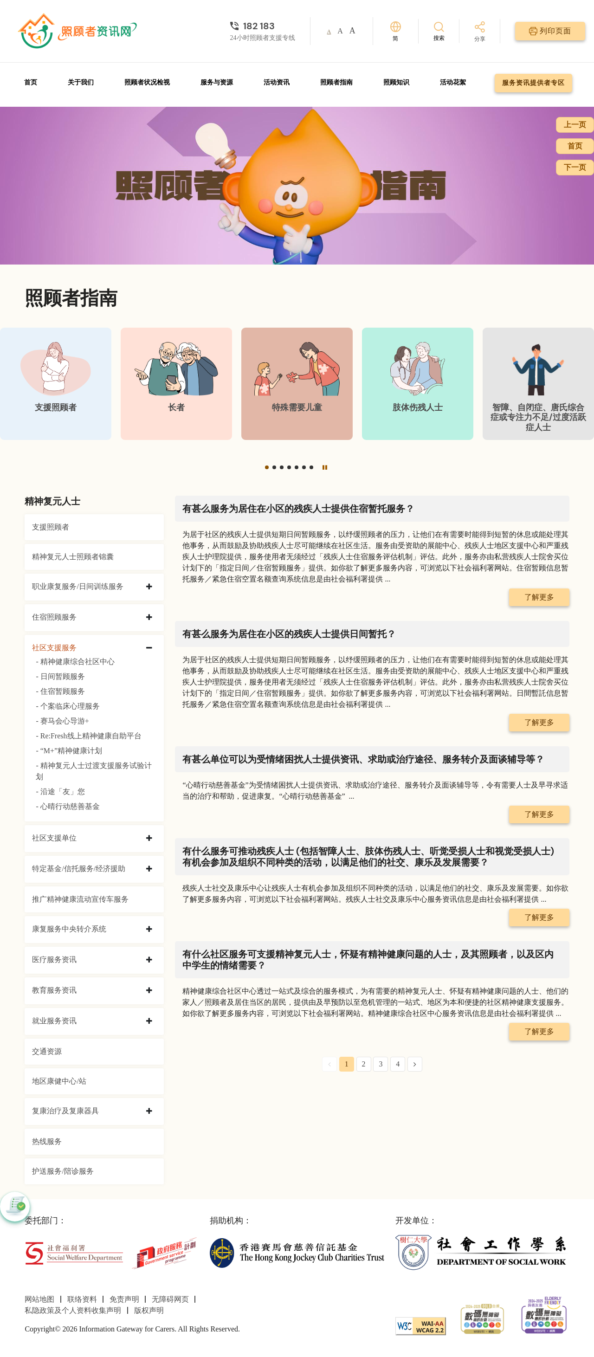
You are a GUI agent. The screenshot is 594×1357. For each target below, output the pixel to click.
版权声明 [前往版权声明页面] (149, 1310)
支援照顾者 (50, 527)
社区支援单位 (54, 838)
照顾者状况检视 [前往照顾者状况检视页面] (147, 82)
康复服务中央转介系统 (69, 929)
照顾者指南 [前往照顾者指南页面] (336, 82)
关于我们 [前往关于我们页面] (81, 82)
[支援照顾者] (55, 384)
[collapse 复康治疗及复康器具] (149, 1111)
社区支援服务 (54, 648)
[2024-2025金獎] (482, 1318)
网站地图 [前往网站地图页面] (39, 1299)
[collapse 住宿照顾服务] (149, 618)
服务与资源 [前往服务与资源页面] (216, 82)
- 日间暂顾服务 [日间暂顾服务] (60, 676)
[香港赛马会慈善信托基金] (297, 1252)
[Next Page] (414, 1064)
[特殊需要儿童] (297, 384)
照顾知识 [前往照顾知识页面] (396, 82)
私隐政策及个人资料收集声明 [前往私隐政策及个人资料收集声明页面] (73, 1310)
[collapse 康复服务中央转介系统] (149, 930)
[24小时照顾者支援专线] (262, 26)
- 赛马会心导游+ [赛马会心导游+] (62, 721)
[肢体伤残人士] (417, 384)
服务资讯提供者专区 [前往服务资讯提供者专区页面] (533, 82)
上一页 (575, 125)
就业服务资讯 (54, 1021)
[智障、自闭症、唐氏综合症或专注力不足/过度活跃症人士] (538, 384)
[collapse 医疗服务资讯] (149, 960)
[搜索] (439, 31)
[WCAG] (420, 1325)
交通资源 (47, 1051)
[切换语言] (395, 31)
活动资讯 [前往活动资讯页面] (277, 82)
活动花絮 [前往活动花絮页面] (453, 82)
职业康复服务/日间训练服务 (77, 586)
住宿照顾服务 (54, 617)
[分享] (479, 32)
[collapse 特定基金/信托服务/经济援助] (149, 869)
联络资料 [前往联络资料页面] (82, 1299)
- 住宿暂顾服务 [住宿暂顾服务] (60, 691)
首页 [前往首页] (30, 82)
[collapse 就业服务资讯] (149, 1021)
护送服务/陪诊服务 (62, 1171)
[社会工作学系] (482, 1252)
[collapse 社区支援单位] (149, 839)
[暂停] (325, 467)
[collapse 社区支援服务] (149, 648)
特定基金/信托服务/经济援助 (78, 868)
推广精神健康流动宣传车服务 (80, 899)
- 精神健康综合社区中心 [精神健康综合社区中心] (75, 662)
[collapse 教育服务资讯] (149, 991)
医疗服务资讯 (54, 959)
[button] (267, 467)
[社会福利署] (74, 1252)
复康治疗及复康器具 (65, 1111)
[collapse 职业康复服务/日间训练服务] (149, 587)
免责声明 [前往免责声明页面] (124, 1299)
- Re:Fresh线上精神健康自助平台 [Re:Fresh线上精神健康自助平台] (88, 736)
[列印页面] (550, 31)
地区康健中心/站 (59, 1081)
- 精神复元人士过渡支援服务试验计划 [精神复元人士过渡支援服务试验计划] (93, 771)
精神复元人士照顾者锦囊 (73, 557)
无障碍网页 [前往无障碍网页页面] (170, 1299)
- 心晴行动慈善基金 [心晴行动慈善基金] (67, 806)
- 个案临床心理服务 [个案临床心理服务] (67, 706)
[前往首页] (78, 31)
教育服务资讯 (54, 990)
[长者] (176, 384)
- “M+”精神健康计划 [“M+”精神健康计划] (69, 751)
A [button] (329, 31)
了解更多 (539, 597)
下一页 (575, 167)
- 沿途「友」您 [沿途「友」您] (60, 791)
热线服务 (47, 1141)
